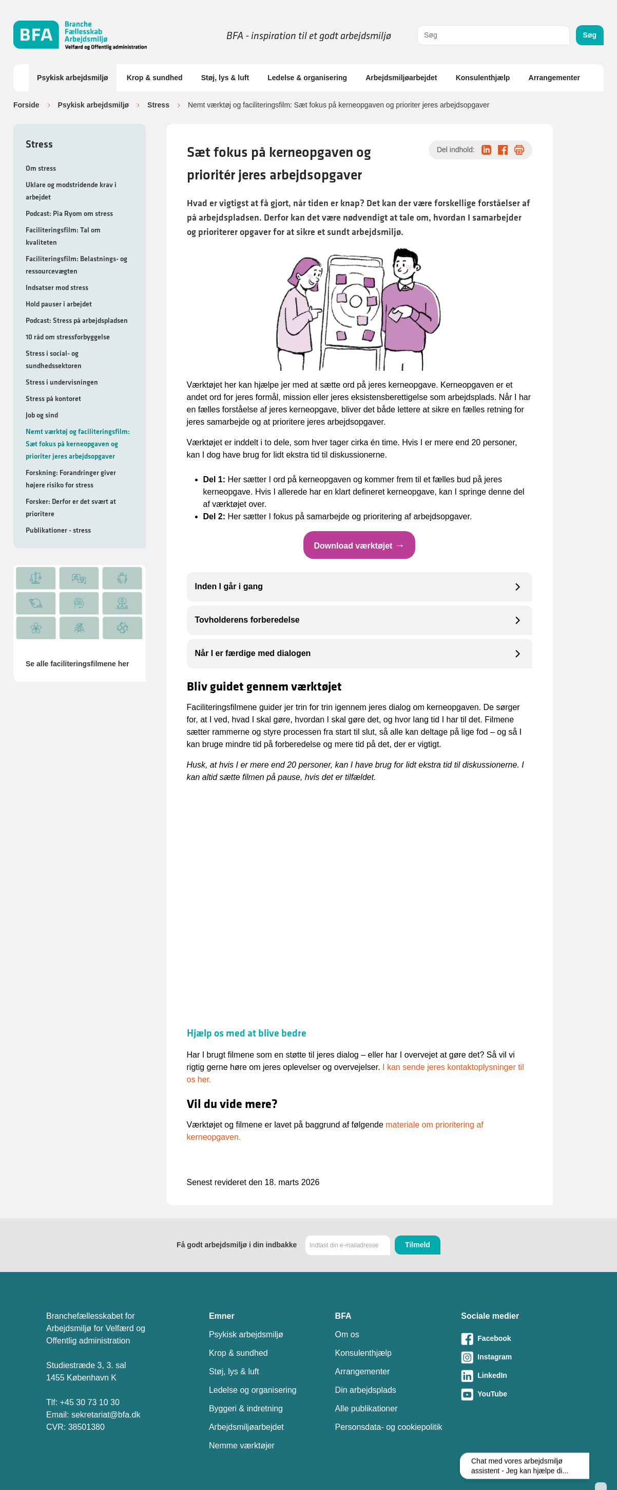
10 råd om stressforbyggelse (68, 336)
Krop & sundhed (155, 78)
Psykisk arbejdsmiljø (72, 78)
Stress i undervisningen (62, 382)
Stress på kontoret (53, 398)
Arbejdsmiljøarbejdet (401, 78)
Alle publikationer (366, 1408)
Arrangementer (554, 78)
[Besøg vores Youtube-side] (516, 1394)
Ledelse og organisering (253, 1390)
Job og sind (42, 415)
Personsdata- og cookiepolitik (388, 1427)
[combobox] (493, 35)
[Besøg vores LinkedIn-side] (516, 1376)
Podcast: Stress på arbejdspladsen (77, 320)
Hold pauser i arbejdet (59, 303)
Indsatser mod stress (57, 287)
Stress (158, 105)
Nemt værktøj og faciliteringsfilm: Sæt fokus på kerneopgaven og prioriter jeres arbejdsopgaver (78, 444)
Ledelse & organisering (307, 78)
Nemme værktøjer (242, 1445)
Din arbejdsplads (365, 1390)
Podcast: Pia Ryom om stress (69, 213)
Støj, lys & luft (225, 78)
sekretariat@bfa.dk (106, 1414)
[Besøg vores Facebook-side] (516, 1339)
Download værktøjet (359, 545)
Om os (347, 1334)
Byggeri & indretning (246, 1408)
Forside (26, 105)
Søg (589, 35)
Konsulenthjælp (483, 78)
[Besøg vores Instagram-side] (516, 1357)
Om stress (41, 168)
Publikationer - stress (58, 530)
